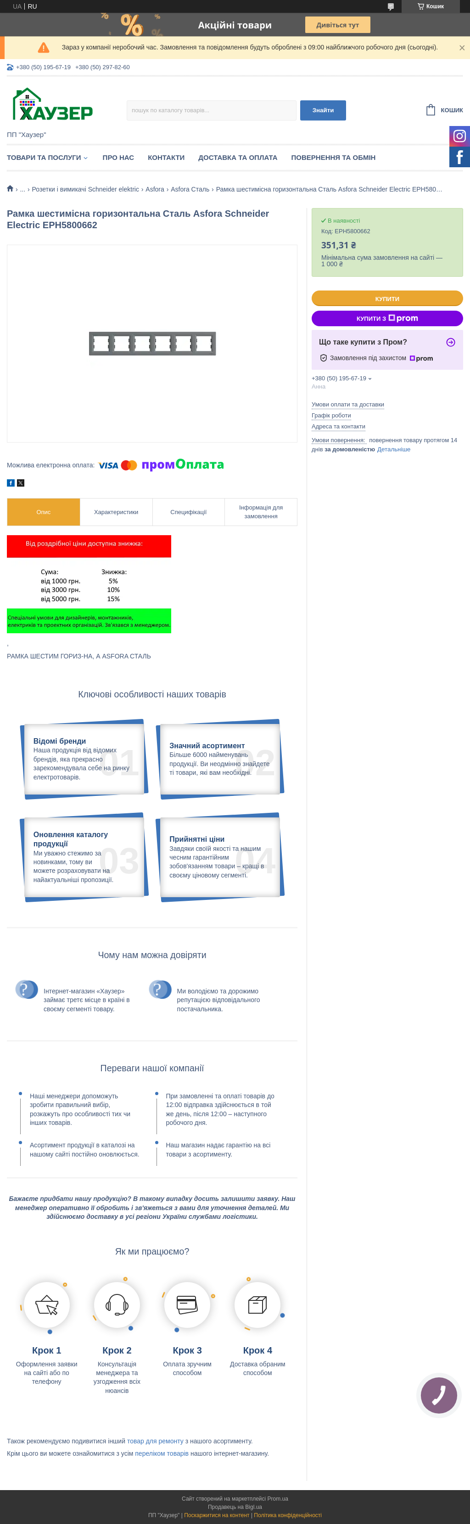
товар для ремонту (155, 1441)
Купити (387, 299)
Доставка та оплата (237, 157)
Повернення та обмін (333, 157)
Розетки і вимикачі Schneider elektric (85, 189)
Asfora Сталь (190, 189)
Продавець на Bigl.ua (235, 1507)
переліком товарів (162, 1453)
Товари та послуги (44, 157)
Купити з (387, 318)
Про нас (118, 157)
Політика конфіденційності (288, 1515)
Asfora (154, 189)
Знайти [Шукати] (323, 110)
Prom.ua (278, 1499)
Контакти (166, 157)
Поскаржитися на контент (216, 1515)
